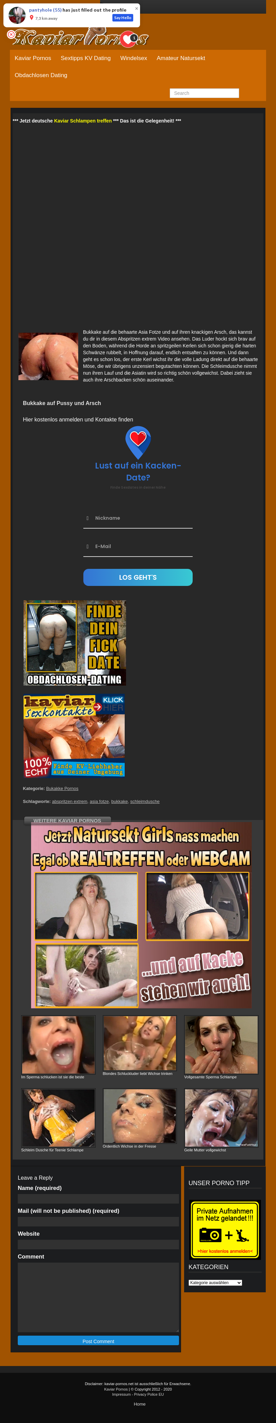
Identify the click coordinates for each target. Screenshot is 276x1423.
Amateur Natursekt (181, 58)
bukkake (119, 801)
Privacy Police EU (149, 1394)
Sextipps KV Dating (86, 58)
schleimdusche (145, 801)
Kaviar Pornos (33, 58)
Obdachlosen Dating (41, 75)
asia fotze (99, 801)
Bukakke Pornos (62, 788)
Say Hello (123, 17)
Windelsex (133, 58)
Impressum (121, 1394)
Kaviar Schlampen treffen (83, 121)
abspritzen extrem (69, 801)
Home (140, 1404)
